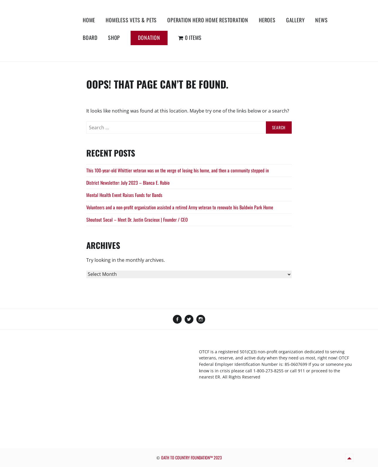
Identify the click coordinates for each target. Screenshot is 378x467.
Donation (149, 37)
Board (90, 37)
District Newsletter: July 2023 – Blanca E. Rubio (128, 182)
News (321, 20)
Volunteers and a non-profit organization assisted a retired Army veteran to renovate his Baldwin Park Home (179, 207)
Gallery (295, 20)
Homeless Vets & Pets (131, 20)
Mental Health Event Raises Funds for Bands (124, 194)
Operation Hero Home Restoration (207, 20)
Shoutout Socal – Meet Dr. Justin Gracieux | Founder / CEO (137, 219)
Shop (114, 37)
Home (89, 20)
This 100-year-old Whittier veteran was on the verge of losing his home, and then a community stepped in (177, 170)
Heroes (267, 20)
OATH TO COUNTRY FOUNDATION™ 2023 (191, 457)
